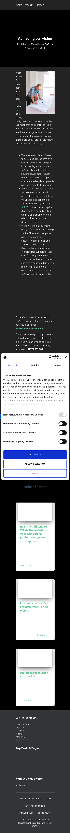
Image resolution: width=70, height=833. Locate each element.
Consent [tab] (12, 365)
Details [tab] (35, 365)
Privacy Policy (26, 813)
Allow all (35, 454)
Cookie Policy (44, 813)
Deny (35, 473)
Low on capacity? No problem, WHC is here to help (34, 606)
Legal (48, 799)
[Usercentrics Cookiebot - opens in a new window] (48, 357)
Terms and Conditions (35, 806)
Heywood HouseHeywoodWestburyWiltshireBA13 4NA (23, 730)
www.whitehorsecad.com (29, 328)
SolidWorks (27, 207)
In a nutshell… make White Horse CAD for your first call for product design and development (33, 534)
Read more (26, 565)
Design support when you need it (34, 674)
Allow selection (35, 464)
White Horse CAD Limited (30, 799)
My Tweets (20, 785)
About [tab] (57, 365)
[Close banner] (66, 357)
